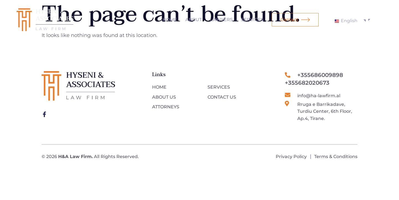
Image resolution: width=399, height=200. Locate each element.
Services (252, 19)
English (346, 20)
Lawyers (221, 19)
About (193, 19)
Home (170, 19)
